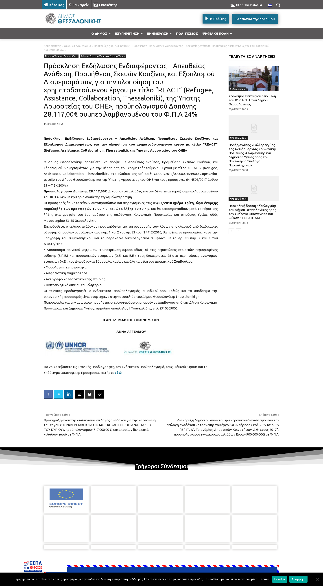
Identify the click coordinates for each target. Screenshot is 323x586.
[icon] (192, 561)
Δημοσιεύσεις (52, 45)
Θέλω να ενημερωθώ (77, 45)
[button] (278, 5)
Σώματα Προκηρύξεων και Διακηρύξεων (103, 56)
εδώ (118, 373)
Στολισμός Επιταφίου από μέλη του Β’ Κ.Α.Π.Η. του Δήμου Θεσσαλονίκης (252, 100)
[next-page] (238, 231)
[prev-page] (231, 231)
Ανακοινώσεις (238, 138)
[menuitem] (269, 5)
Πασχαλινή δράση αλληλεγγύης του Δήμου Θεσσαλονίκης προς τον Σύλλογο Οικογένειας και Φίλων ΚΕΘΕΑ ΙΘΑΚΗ (253, 212)
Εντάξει (279, 579)
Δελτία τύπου (237, 89)
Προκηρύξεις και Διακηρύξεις (112, 45)
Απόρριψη (298, 579)
